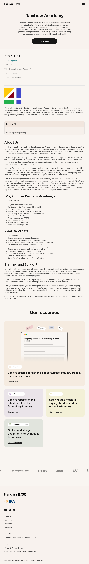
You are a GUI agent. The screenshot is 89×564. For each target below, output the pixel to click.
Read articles (13, 382)
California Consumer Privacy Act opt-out (20, 551)
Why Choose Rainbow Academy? (17, 69)
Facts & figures (10, 61)
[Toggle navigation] (83, 4)
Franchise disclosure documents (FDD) (20, 538)
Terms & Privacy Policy (13, 548)
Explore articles (14, 412)
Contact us (8, 527)
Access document (15, 443)
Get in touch (44, 41)
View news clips (55, 412)
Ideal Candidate (10, 73)
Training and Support (13, 78)
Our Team (8, 524)
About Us (8, 65)
